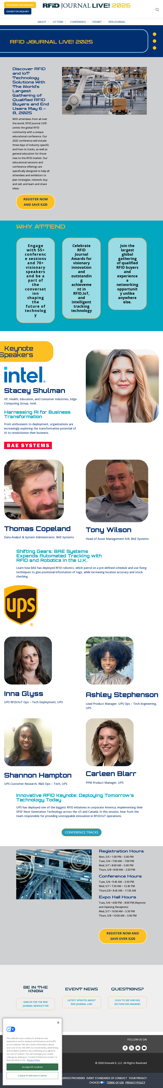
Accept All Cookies (32, 1067)
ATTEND (58, 22)
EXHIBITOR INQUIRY (18, 11)
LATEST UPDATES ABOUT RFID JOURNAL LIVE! (81, 1002)
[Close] (58, 1022)
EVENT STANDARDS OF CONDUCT (107, 1078)
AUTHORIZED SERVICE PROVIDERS (65, 1078)
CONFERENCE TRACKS (81, 832)
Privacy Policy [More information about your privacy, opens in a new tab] (33, 1060)
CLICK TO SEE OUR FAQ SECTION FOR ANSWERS (127, 1002)
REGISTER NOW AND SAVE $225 (35, 202)
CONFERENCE (78, 22)
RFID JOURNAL (117, 22)
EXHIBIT (97, 22)
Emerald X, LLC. (113, 1063)
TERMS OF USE (115, 1082)
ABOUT (42, 22)
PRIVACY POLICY (135, 1082)
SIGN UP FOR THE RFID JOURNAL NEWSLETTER (36, 1003)
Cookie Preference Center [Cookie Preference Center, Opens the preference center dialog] (32, 1075)
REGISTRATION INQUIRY (20, 5)
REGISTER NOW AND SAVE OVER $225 (122, 936)
